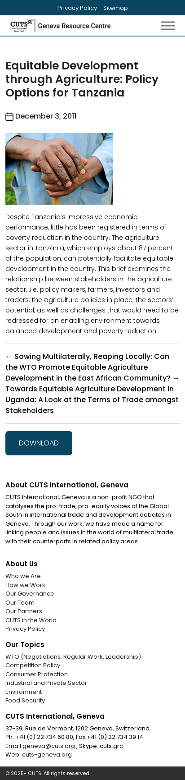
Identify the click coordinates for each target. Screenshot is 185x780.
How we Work (25, 585)
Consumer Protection (36, 674)
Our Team (20, 602)
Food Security (25, 700)
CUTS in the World (31, 620)
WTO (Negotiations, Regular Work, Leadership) (73, 656)
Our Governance (29, 593)
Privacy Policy (77, 8)
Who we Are (23, 576)
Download (39, 443)
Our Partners (23, 611)
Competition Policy (32, 665)
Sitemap (115, 8)
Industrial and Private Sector (46, 683)
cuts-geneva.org (47, 754)
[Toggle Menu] (168, 25)
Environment (23, 692)
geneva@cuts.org (49, 746)
